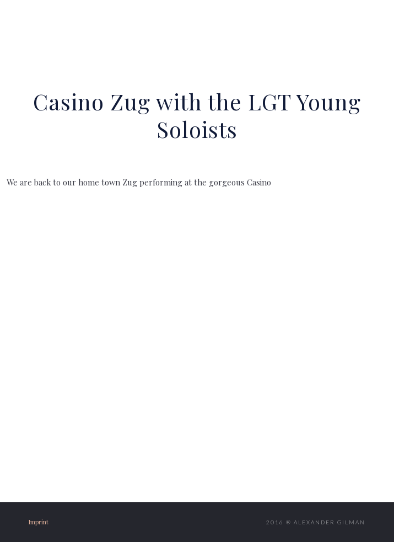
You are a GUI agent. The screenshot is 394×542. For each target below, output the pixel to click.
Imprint (38, 522)
